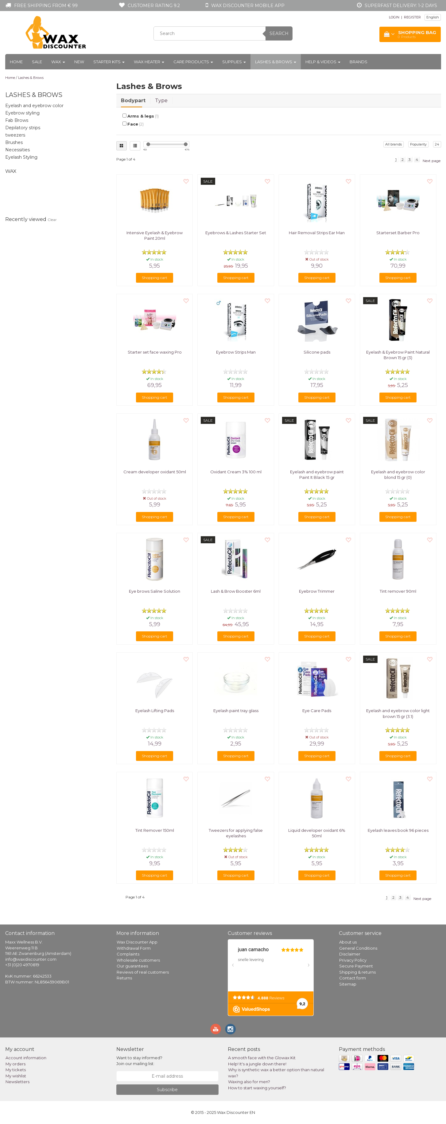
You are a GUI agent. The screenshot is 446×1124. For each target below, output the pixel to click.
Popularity (418, 144)
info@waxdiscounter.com (30, 959)
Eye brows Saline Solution (154, 591)
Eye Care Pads (316, 710)
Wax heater (149, 61)
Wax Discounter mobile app (248, 5)
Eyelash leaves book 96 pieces (398, 830)
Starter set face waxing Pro (155, 352)
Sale (37, 61)
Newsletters (17, 1081)
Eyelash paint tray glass (235, 710)
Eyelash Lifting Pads (154, 710)
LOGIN (394, 17)
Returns (124, 977)
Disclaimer (349, 954)
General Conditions (358, 948)
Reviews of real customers (143, 972)
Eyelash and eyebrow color (34, 105)
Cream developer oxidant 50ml (154, 471)
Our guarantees (132, 965)
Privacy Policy (352, 960)
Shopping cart (154, 277)
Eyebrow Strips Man (236, 352)
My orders (15, 1063)
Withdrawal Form (134, 948)
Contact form (352, 977)
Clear (52, 219)
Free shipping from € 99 (46, 5)
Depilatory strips (22, 127)
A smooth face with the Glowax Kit (262, 1057)
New (79, 61)
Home (16, 61)
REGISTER (412, 17)
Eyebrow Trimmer (317, 591)
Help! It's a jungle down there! (257, 1063)
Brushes (14, 142)
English (432, 17)
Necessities (17, 150)
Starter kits (109, 61)
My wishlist (16, 1075)
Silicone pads (317, 352)
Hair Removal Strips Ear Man (317, 232)
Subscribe (167, 1089)
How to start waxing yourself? (257, 1087)
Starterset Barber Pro (398, 232)
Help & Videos (322, 61)
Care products (193, 61)
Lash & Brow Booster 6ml (236, 591)
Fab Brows (16, 120)
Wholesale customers (138, 960)
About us (348, 942)
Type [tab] (161, 100)
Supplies (234, 61)
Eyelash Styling (21, 157)
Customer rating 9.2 (154, 5)
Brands (358, 61)
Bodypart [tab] (133, 100)
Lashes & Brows (275, 61)
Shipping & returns (357, 972)
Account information (26, 1057)
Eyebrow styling (22, 113)
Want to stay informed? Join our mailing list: (139, 1060)
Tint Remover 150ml (154, 830)
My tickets (16, 1069)
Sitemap (347, 984)
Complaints (128, 954)
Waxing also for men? (249, 1081)
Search (279, 33)
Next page (431, 160)
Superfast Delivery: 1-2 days (401, 5)
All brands (393, 144)
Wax (58, 61)
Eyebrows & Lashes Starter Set (235, 232)
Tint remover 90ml (398, 591)
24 (437, 144)
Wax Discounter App (137, 942)
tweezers (15, 135)
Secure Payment (356, 965)
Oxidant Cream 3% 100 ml (236, 471)
